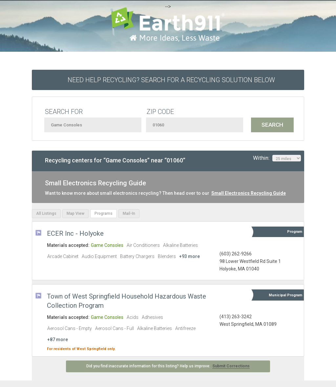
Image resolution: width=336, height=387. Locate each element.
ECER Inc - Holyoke (75, 233)
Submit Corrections (231, 366)
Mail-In (129, 213)
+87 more (57, 339)
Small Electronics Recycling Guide (248, 193)
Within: (277, 158)
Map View (75, 213)
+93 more (189, 256)
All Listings (46, 213)
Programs (103, 213)
